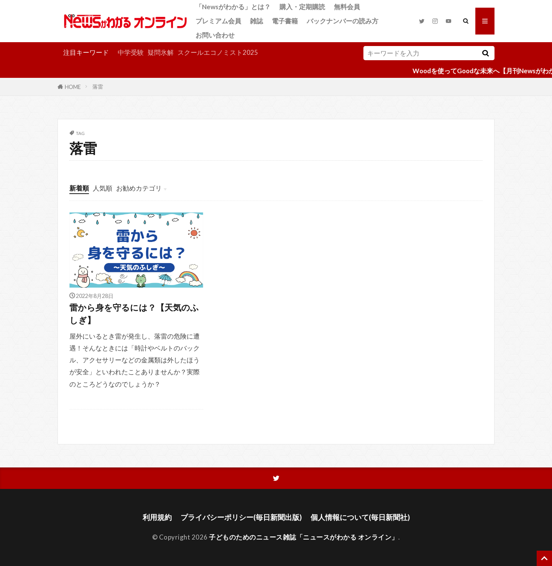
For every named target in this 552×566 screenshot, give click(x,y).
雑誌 (256, 21)
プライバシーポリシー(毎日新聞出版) (241, 517)
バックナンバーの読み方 (342, 21)
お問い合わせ (215, 35)
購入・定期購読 (302, 7)
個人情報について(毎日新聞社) (360, 517)
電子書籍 (285, 21)
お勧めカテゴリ (139, 188)
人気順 (102, 188)
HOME (73, 86)
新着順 (79, 188)
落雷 (97, 86)
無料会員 (347, 7)
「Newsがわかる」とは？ (233, 7)
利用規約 (157, 517)
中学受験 (131, 52)
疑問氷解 (161, 52)
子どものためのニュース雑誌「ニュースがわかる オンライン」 (303, 537)
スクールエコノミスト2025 (217, 52)
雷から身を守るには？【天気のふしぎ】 (134, 314)
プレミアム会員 (218, 21)
